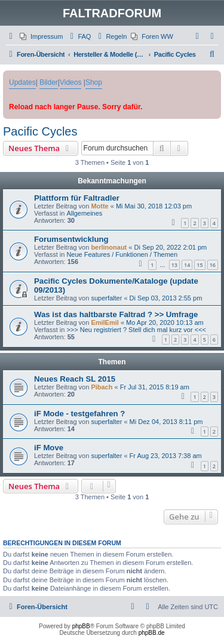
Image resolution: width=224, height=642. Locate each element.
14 (187, 265)
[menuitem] (41, 36)
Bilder (48, 82)
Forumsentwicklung (71, 239)
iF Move (48, 447)
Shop (93, 82)
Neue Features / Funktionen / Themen (121, 254)
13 (174, 265)
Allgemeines (84, 213)
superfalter (106, 298)
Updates (22, 82)
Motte (99, 206)
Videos (70, 82)
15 (199, 265)
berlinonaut (109, 247)
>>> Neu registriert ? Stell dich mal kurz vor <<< (136, 329)
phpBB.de (152, 632)
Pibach (101, 387)
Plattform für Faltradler (76, 197)
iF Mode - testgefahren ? (79, 413)
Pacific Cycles (40, 131)
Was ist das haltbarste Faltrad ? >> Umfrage (116, 314)
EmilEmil (104, 322)
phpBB (81, 626)
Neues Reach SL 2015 (74, 378)
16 (213, 265)
